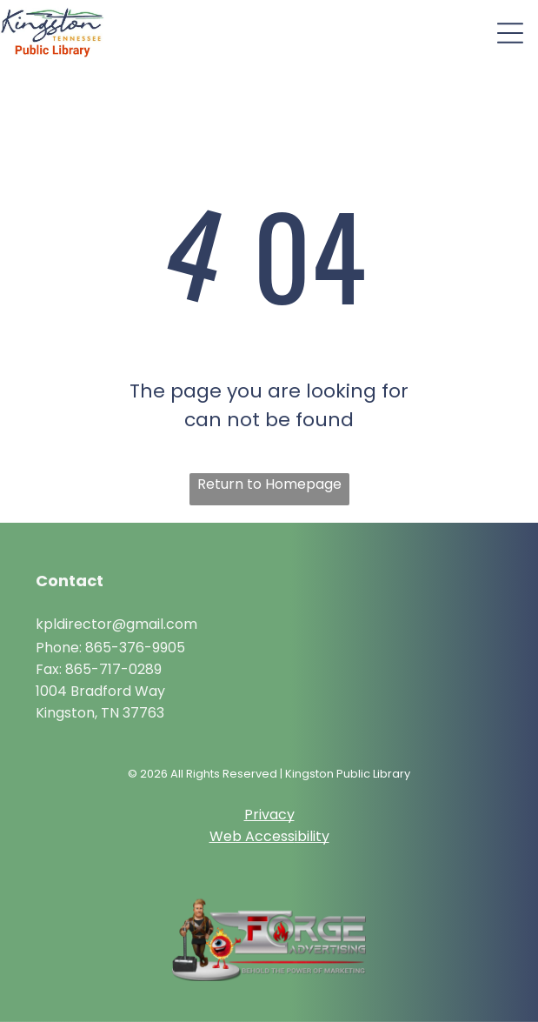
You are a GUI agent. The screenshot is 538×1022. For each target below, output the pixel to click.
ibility (312, 836)
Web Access (252, 836)
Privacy (269, 815)
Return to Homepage (269, 484)
